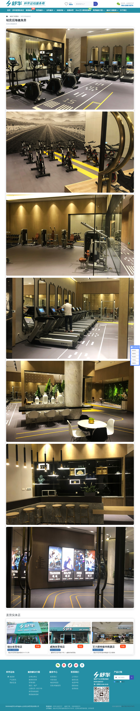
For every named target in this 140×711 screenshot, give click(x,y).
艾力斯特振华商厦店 (104, 646)
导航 (38, 646)
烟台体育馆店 (14, 646)
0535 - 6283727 (13, 650)
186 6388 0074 (98, 650)
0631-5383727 (55, 650)
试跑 (33, 9)
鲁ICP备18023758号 (128, 706)
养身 (90, 9)
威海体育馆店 (57, 646)
